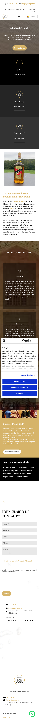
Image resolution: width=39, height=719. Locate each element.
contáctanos (15, 439)
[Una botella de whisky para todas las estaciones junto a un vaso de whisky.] (28, 493)
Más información (19, 75)
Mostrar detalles (26, 367)
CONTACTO (19, 133)
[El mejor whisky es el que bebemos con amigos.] (11, 493)
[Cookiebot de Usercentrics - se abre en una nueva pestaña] (23, 332)
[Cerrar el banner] (36, 332)
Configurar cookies (19, 379)
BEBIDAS (19, 101)
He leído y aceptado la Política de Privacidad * (18, 561)
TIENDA (20, 69)
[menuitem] (7, 701)
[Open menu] (19, 16)
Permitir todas (19, 373)
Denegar (19, 385)
